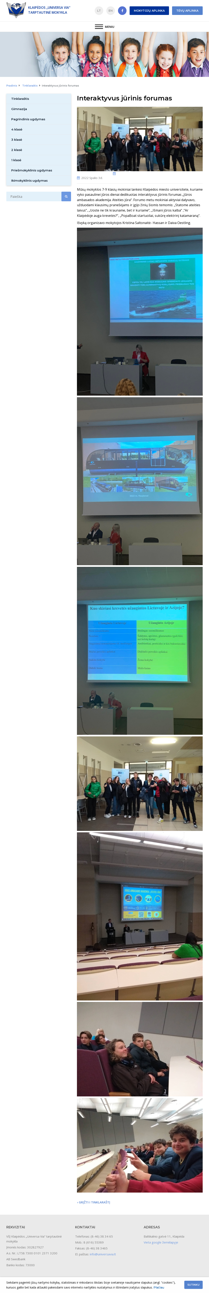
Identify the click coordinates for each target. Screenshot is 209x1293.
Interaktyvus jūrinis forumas (60, 85)
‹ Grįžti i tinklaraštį (93, 1202)
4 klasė (16, 129)
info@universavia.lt (103, 1254)
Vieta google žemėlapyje (161, 1242)
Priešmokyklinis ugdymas (31, 170)
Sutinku (193, 1284)
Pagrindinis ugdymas (28, 119)
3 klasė (16, 140)
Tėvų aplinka (187, 10)
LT (99, 10)
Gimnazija (19, 109)
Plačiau (158, 1287)
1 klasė (16, 160)
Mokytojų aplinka (149, 10)
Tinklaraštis (30, 85)
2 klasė (16, 150)
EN (111, 10)
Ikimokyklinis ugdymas (29, 180)
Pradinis (11, 85)
